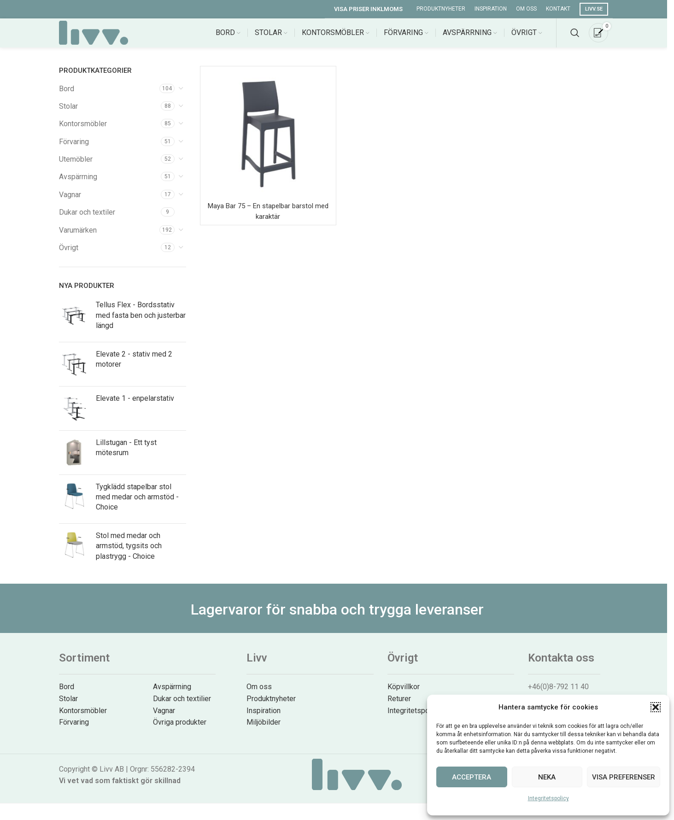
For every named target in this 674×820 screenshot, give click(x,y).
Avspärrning (78, 185)
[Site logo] (93, 36)
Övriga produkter (179, 730)
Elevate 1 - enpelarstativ (135, 406)
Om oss (259, 695)
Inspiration (263, 718)
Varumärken (78, 238)
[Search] (575, 37)
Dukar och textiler (87, 220)
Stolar (68, 114)
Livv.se (594, 9)
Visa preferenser (623, 777)
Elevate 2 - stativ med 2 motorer (134, 366)
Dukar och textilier (182, 706)
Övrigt (68, 256)
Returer (399, 706)
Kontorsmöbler (83, 132)
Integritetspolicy (548, 798)
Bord (66, 96)
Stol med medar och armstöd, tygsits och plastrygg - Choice (129, 553)
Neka (547, 777)
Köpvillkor (403, 695)
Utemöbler (76, 167)
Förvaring (74, 149)
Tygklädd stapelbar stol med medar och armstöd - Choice (137, 505)
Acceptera (471, 777)
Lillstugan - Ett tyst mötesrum (126, 455)
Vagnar (70, 202)
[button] (655, 707)
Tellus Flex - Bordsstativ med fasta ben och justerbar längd (141, 323)
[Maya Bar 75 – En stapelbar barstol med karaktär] (268, 142)
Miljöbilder (263, 730)
